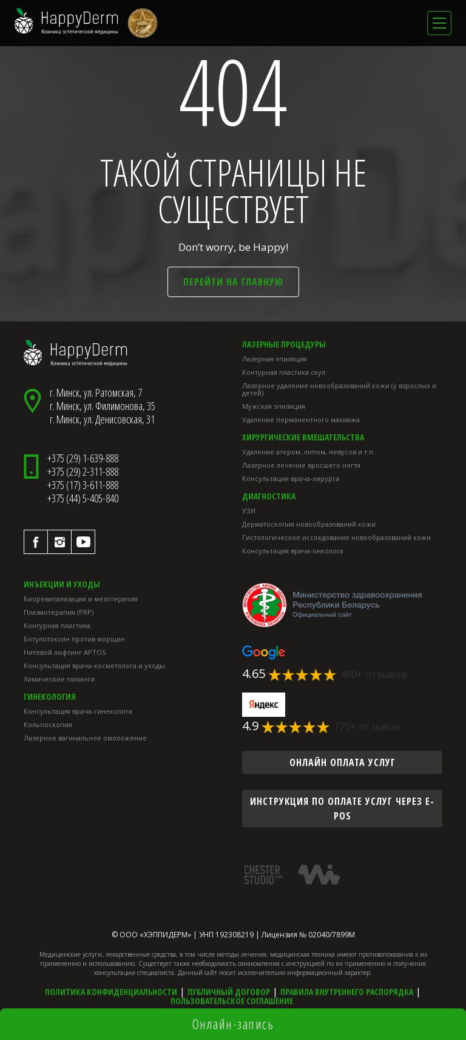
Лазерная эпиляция (274, 358)
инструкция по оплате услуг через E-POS (342, 809)
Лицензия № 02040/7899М (308, 934)
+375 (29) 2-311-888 (82, 471)
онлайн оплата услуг (342, 762)
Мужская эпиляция (273, 406)
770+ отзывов (367, 726)
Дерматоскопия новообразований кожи (309, 524)
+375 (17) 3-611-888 (82, 484)
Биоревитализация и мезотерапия (81, 598)
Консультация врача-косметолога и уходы (94, 665)
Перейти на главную (233, 282)
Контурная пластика (57, 625)
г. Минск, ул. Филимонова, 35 (102, 406)
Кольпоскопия (48, 724)
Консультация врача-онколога (292, 550)
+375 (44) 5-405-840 (82, 498)
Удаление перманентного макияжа (301, 419)
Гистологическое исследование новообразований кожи (336, 537)
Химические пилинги (59, 678)
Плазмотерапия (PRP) (58, 612)
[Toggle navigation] (439, 23)
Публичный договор (228, 991)
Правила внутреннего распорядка (346, 991)
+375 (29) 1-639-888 (82, 458)
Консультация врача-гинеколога (78, 711)
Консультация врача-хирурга (290, 478)
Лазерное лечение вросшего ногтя (301, 465)
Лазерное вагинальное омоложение (85, 737)
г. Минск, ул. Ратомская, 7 (96, 392)
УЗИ (248, 510)
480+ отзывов (373, 674)
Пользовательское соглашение (232, 1001)
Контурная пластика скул (283, 372)
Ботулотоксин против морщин (74, 638)
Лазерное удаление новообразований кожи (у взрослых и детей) (339, 389)
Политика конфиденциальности (111, 991)
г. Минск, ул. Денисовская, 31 (102, 419)
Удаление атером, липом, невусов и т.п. (308, 451)
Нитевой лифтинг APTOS (65, 652)
